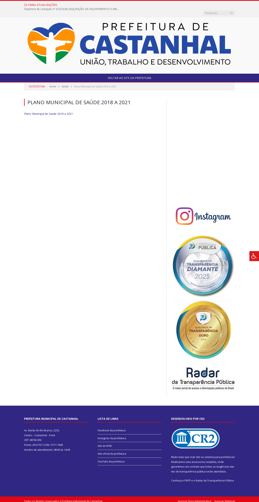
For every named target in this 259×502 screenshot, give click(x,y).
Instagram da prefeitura (112, 430)
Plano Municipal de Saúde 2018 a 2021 (48, 106)
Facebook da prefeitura (112, 422)
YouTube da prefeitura (111, 453)
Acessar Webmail (224, 493)
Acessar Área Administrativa (194, 493)
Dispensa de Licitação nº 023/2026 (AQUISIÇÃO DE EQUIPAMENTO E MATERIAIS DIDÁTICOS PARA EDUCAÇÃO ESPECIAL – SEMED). (112, 5)
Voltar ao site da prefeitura (129, 70)
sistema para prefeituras (219, 449)
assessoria (198, 454)
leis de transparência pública (188, 463)
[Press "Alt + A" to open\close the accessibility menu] (254, 256)
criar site (195, 449)
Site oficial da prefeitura (112, 445)
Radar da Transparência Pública (215, 472)
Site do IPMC (105, 438)
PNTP (187, 472)
